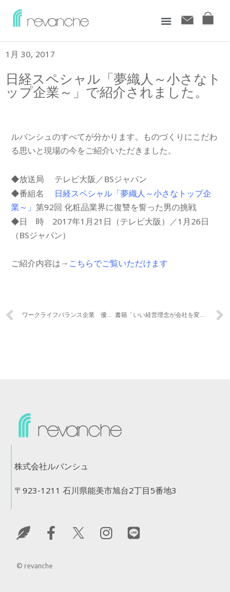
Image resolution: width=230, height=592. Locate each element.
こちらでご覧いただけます (118, 262)
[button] (166, 21)
